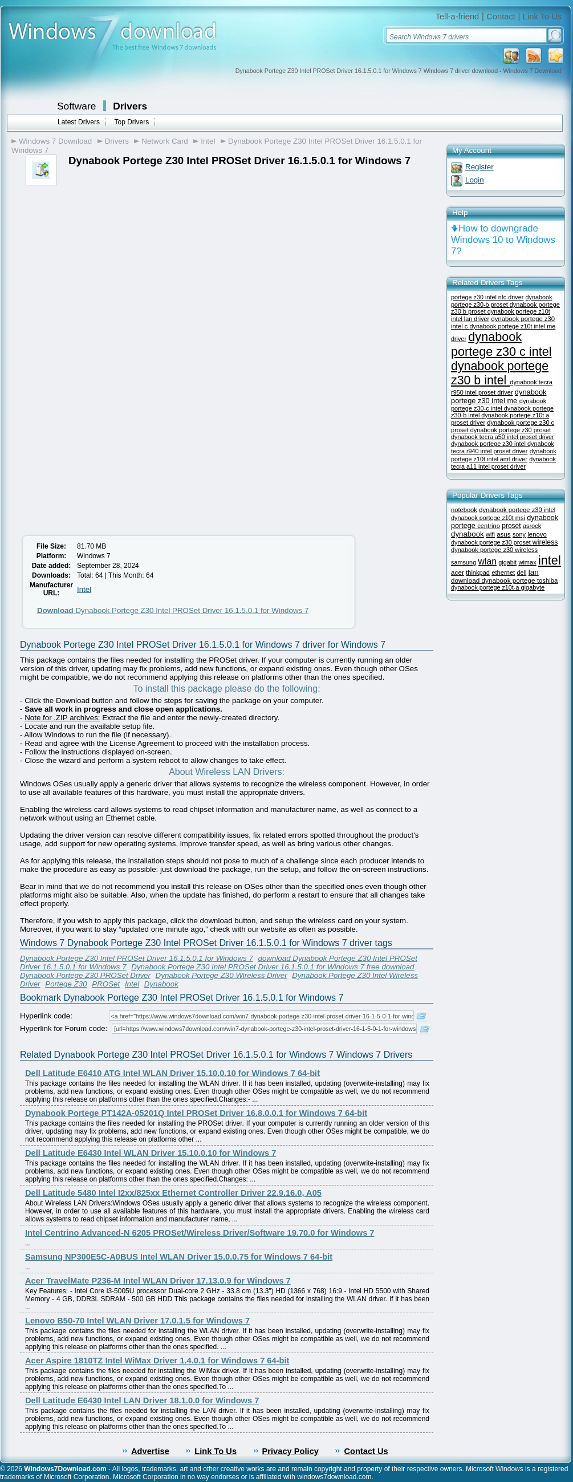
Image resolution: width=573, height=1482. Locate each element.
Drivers (130, 106)
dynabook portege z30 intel (489, 443)
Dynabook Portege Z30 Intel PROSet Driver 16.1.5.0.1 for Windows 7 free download (272, 967)
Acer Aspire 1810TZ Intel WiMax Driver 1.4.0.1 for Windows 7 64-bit (157, 1360)
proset (511, 526)
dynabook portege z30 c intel (501, 344)
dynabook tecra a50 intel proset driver (502, 436)
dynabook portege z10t (483, 517)
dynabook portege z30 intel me (499, 396)
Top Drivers (131, 122)
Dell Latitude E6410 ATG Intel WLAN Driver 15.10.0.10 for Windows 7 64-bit (172, 1073)
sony (519, 534)
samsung (463, 562)
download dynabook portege (494, 580)
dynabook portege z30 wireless (494, 549)
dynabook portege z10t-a (486, 587)
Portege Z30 (66, 984)
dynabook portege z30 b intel (499, 373)
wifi (490, 534)
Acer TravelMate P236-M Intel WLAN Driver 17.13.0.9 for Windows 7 (158, 1280)
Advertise (150, 1451)
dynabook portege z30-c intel (498, 404)
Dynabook (161, 984)
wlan (487, 561)
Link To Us (542, 16)
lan (534, 572)
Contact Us (366, 1451)
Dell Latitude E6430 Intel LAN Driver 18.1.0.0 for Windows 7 (142, 1400)
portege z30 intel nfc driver (487, 297)
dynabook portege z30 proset (510, 430)
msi (520, 517)
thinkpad (478, 572)
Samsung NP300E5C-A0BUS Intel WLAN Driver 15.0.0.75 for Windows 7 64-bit (178, 1256)
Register (479, 167)
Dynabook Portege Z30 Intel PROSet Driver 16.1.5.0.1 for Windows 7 (172, 610)
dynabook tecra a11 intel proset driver (503, 463)
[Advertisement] (113, 271)
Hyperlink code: (46, 1016)
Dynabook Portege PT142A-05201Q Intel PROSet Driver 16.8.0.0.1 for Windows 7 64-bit (196, 1113)
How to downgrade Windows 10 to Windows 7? (503, 240)
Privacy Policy (290, 1451)
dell (522, 572)
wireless (545, 542)
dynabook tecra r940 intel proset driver (502, 447)
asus (503, 534)
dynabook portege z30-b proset (501, 301)
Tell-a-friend (457, 16)
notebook (464, 509)
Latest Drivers (79, 122)
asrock (532, 525)
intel (549, 560)
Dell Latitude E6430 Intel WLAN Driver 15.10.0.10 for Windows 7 (151, 1153)
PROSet (106, 984)
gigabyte (532, 587)
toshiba (547, 580)
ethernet (503, 572)
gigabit (507, 562)
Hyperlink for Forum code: (63, 1028)
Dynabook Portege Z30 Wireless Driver (221, 975)
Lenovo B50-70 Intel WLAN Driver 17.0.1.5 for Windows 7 (137, 1320)
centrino (488, 525)
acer (457, 572)
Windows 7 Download (55, 141)
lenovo (537, 534)
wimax (527, 562)
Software (76, 106)
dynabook (467, 534)
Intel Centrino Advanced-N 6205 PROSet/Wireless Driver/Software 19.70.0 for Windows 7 (200, 1232)
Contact (500, 16)
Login (474, 180)
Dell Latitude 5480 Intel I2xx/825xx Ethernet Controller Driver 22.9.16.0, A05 (173, 1192)
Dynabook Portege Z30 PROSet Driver (85, 975)
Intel (208, 141)
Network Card (164, 141)
